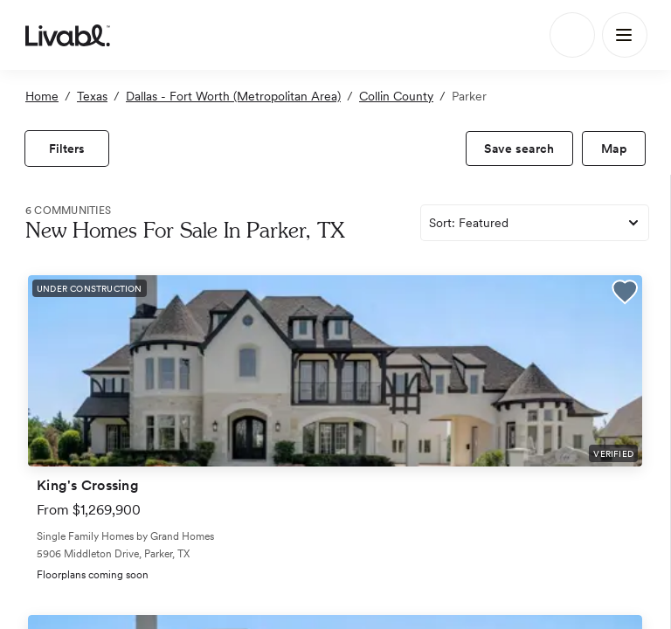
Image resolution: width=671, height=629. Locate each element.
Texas (92, 96)
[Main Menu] (625, 35)
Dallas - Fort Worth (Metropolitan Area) (233, 96)
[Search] (572, 35)
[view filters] (66, 148)
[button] (625, 294)
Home (42, 96)
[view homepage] (67, 34)
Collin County (396, 96)
